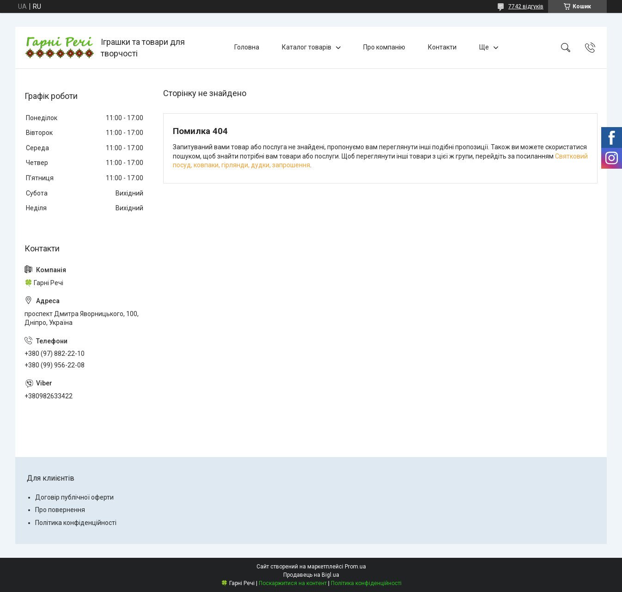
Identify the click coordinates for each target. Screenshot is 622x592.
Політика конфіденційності (75, 522)
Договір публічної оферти (74, 497)
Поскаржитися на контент (293, 583)
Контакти (442, 47)
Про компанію (384, 47)
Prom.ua (355, 566)
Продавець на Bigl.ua (311, 575)
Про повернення (60, 509)
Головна (246, 47)
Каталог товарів (306, 47)
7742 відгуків (525, 6)
